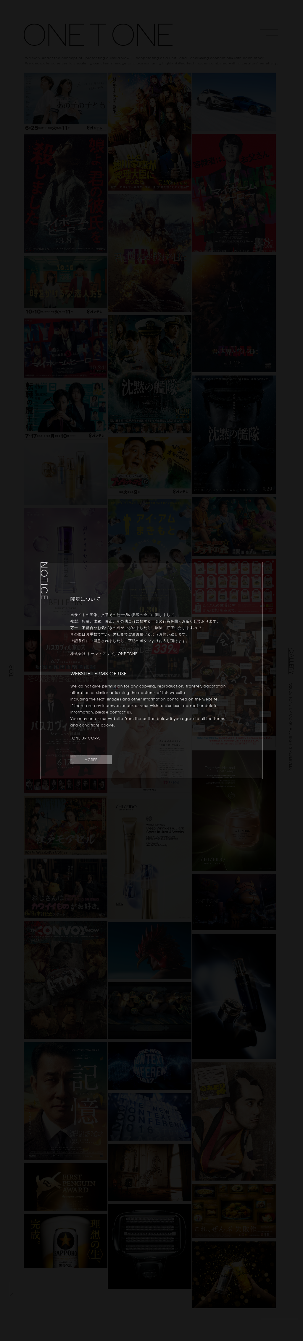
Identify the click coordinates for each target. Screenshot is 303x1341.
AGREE (91, 759)
